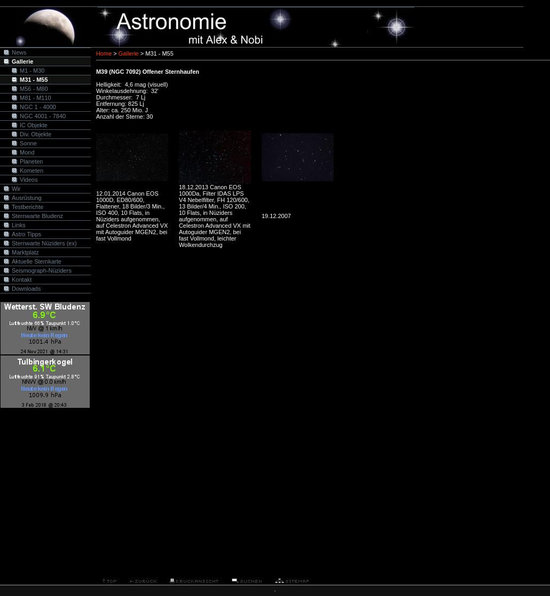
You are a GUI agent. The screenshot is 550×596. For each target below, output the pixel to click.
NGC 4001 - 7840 (43, 116)
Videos (28, 179)
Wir (16, 188)
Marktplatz (25, 252)
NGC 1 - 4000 (38, 107)
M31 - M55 (34, 79)
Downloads (26, 288)
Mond (27, 152)
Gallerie (22, 61)
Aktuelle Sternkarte (36, 261)
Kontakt (22, 279)
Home (104, 53)
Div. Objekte (35, 134)
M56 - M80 (34, 89)
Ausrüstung (27, 198)
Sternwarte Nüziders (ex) (44, 243)
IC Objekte (34, 125)
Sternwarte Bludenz (37, 216)
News (19, 52)
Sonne (28, 143)
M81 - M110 (35, 98)
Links (19, 225)
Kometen (31, 170)
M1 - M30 (32, 70)
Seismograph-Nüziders (42, 270)
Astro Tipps (26, 234)
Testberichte (27, 207)
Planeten (31, 161)
